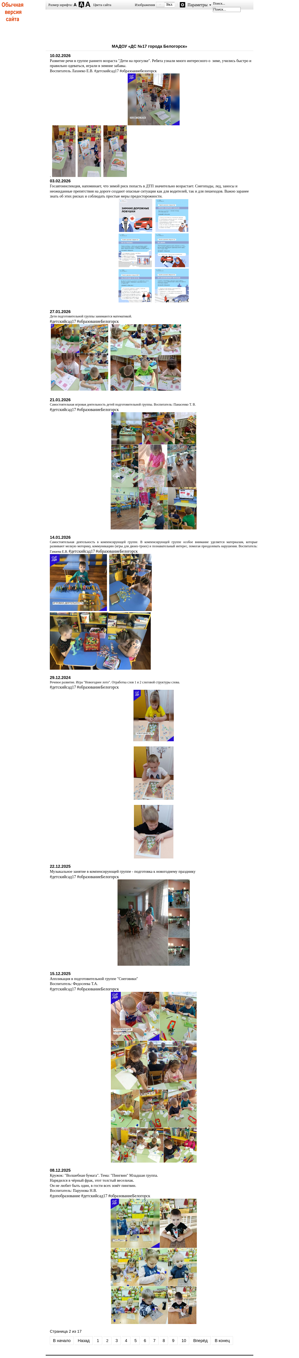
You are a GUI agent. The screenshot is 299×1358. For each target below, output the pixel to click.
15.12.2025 (60, 973)
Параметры (197, 4)
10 (183, 1340)
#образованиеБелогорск (98, 321)
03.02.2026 (60, 181)
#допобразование (65, 1195)
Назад (83, 1340)
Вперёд (200, 1340)
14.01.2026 (60, 537)
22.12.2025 (60, 866)
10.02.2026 (60, 55)
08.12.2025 (60, 1170)
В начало (62, 1340)
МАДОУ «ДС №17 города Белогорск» (149, 46)
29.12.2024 (60, 677)
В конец (222, 1340)
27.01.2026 (60, 311)
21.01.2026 (60, 399)
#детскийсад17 (63, 321)
